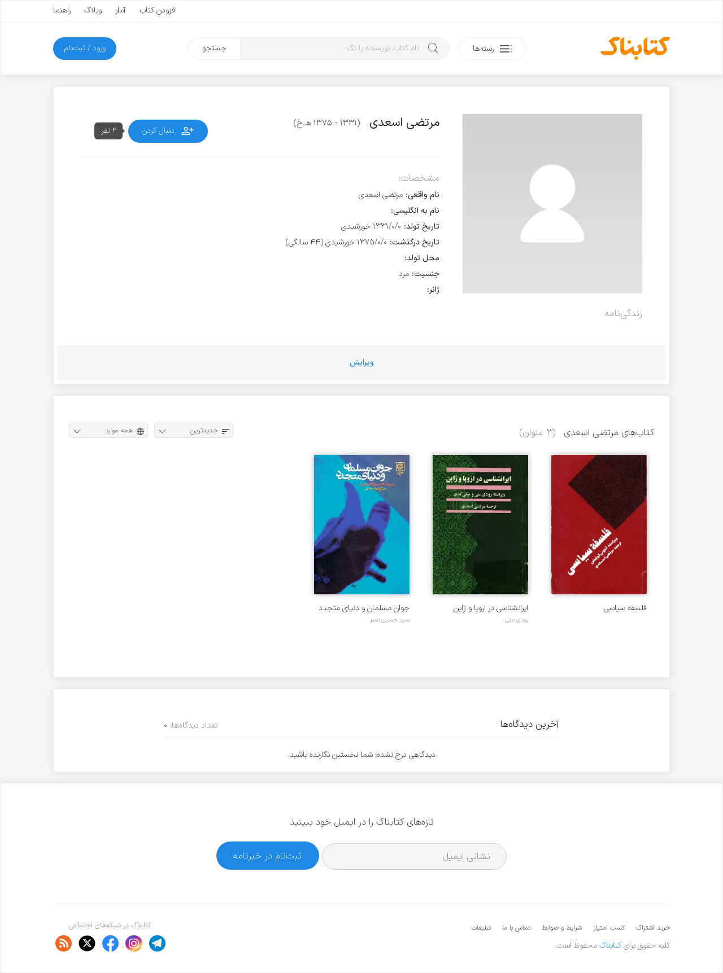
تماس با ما (516, 928)
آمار (120, 10)
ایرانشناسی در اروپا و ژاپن (491, 608)
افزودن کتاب (158, 10)
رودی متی (516, 619)
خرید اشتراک (653, 928)
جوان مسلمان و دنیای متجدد (364, 608)
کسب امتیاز (609, 928)
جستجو (214, 48)
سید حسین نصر (390, 619)
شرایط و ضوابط (562, 928)
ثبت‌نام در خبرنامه (267, 856)
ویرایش (362, 363)
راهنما (62, 10)
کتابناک (610, 946)
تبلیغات (481, 928)
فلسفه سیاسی (625, 608)
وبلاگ (93, 10)
